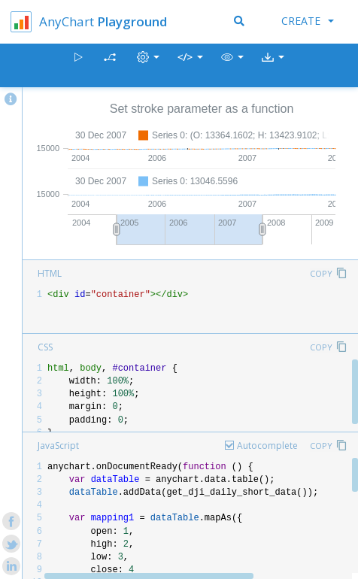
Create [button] (307, 21)
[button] (232, 65)
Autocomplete (267, 445)
